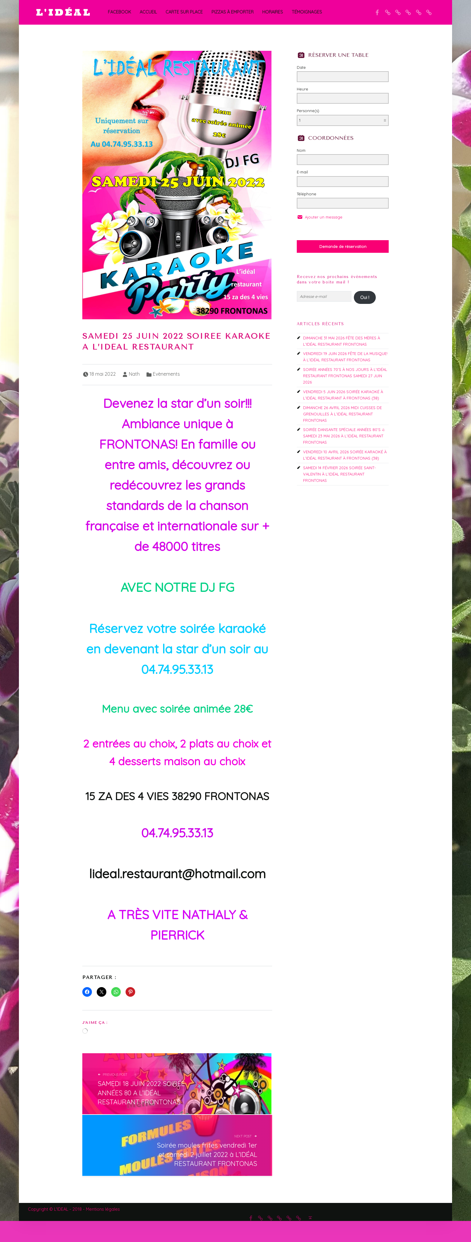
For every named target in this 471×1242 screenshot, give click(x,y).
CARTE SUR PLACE (184, 12)
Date (301, 67)
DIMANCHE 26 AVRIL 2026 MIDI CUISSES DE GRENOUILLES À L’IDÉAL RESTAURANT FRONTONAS (342, 414)
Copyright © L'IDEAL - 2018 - (57, 1209)
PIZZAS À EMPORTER (232, 12)
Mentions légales (103, 1209)
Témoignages (307, 12)
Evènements (166, 374)
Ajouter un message (323, 217)
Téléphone (306, 193)
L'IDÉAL (64, 12)
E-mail (302, 172)
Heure (302, 89)
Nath (134, 374)
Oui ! (364, 297)
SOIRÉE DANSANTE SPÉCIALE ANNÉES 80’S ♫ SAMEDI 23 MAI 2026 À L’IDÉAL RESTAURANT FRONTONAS (344, 436)
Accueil (148, 12)
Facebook (119, 12)
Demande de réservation (342, 246)
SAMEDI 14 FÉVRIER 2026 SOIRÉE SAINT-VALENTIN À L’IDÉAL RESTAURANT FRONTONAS (339, 474)
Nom (301, 150)
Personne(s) (308, 110)
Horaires (272, 12)
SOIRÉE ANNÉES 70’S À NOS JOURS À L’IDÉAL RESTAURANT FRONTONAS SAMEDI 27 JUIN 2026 (345, 375)
